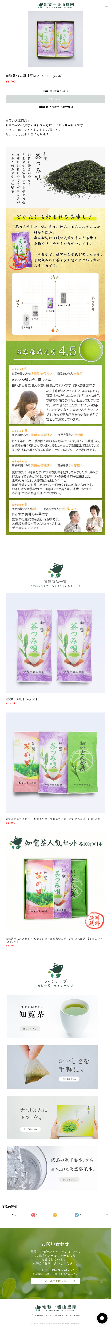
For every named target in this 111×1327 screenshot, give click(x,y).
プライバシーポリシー (41, 1315)
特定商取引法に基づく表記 (67, 1315)
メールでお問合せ (55, 1281)
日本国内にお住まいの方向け (56, 107)
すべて (12, 1214)
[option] (55, 39)
